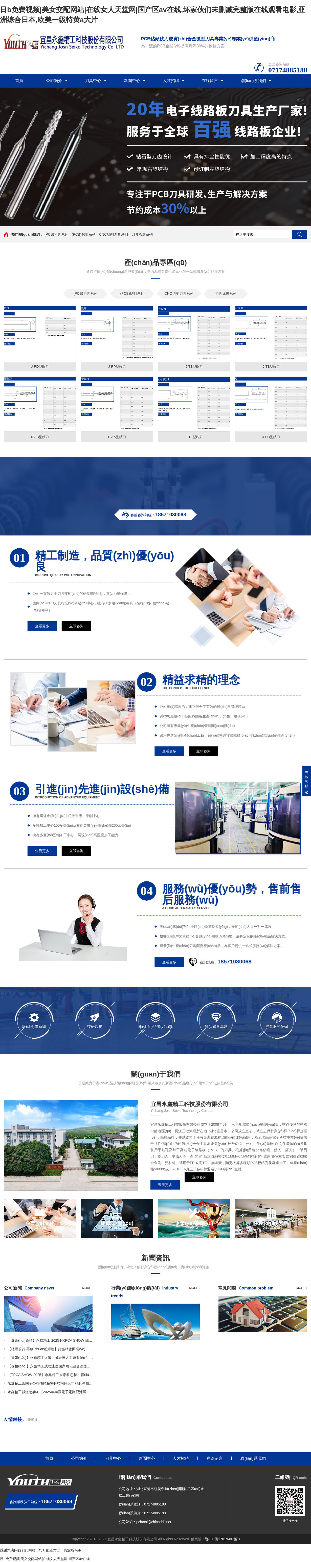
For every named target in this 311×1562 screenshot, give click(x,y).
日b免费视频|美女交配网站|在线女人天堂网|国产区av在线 (45, 1559)
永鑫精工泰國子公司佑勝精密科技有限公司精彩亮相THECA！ (50, 1384)
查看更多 (165, 1185)
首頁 (19, 80)
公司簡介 (54, 80)
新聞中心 (132, 80)
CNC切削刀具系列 (113, 234)
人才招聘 (171, 80)
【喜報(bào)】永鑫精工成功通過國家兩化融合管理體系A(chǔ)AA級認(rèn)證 (50, 1367)
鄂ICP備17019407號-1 (222, 1540)
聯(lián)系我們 (253, 80)
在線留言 (210, 80)
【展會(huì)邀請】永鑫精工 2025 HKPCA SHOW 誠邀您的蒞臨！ (50, 1341)
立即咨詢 (199, 1185)
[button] (151, 222)
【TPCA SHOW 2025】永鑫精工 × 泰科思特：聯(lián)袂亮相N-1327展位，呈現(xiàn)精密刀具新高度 (50, 1376)
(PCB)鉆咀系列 (84, 234)
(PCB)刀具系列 (56, 234)
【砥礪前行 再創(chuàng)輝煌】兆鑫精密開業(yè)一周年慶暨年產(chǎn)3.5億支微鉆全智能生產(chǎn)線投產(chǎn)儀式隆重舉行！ (50, 1350)
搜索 (299, 234)
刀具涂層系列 (142, 234)
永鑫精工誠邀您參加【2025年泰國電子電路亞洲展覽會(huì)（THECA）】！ (50, 1393)
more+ (87, 1288)
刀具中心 (93, 80)
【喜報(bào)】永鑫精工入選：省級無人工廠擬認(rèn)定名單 (50, 1358)
